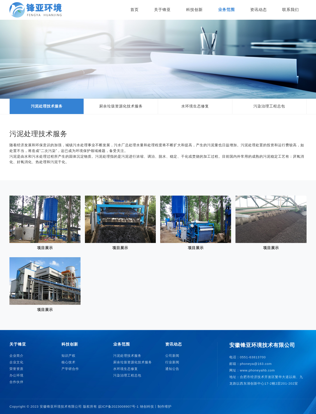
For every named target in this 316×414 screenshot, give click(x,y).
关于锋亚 (162, 9)
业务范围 (226, 9)
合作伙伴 (16, 382)
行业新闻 (172, 362)
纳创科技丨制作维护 (156, 406)
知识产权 (68, 355)
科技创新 (194, 9)
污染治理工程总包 (269, 106)
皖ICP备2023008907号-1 (118, 406)
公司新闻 (172, 355)
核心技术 (68, 362)
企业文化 (16, 362)
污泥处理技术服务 (47, 106)
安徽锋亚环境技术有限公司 (61, 406)
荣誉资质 (16, 369)
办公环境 (16, 375)
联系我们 (290, 9)
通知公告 (172, 369)
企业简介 (16, 355)
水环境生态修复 (195, 106)
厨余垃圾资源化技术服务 (121, 106)
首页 (134, 9)
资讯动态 (258, 9)
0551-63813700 (253, 357)
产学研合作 (70, 369)
